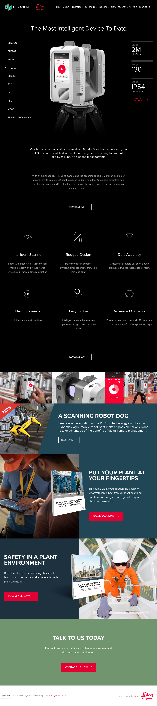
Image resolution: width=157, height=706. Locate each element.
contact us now (76, 667)
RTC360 (12, 67)
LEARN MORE (69, 440)
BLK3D (11, 59)
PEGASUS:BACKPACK (19, 117)
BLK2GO (12, 42)
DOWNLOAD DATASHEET (137, 99)
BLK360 (12, 75)
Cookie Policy (61, 696)
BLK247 (12, 51)
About (66, 7)
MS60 (11, 109)
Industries (76, 7)
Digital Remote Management (124, 7)
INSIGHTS (103, 7)
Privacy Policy (50, 696)
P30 (10, 84)
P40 (10, 92)
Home (58, 7)
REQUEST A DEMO (78, 207)
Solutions (90, 7)
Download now (103, 516)
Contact (143, 7)
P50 (10, 100)
